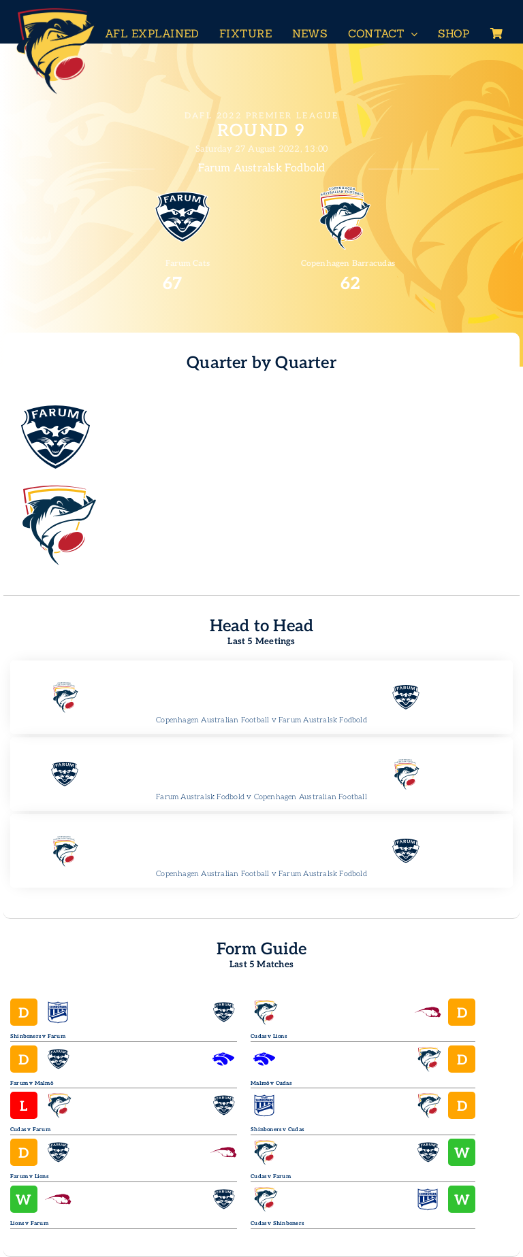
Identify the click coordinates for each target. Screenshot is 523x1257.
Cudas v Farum (30, 1129)
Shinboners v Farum (37, 1036)
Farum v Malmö (31, 1083)
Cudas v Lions (269, 1036)
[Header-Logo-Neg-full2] (54, 11)
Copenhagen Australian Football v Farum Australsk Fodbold (261, 720)
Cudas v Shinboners (277, 1223)
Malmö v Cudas (271, 1083)
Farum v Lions (29, 1176)
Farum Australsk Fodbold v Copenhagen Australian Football (261, 796)
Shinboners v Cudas (277, 1129)
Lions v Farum (29, 1223)
